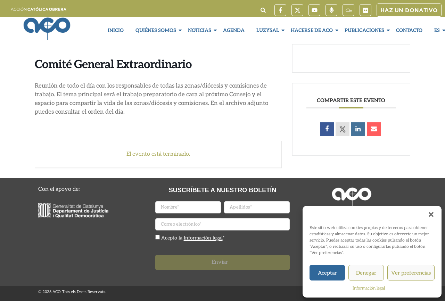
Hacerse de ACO (313, 30)
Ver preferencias (411, 273)
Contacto (409, 30)
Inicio (116, 30)
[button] (431, 214)
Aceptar (327, 273)
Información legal (369, 288)
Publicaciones (365, 30)
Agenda (234, 30)
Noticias (200, 30)
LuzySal (268, 30)
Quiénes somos (156, 30)
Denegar (366, 273)
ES (438, 30)
